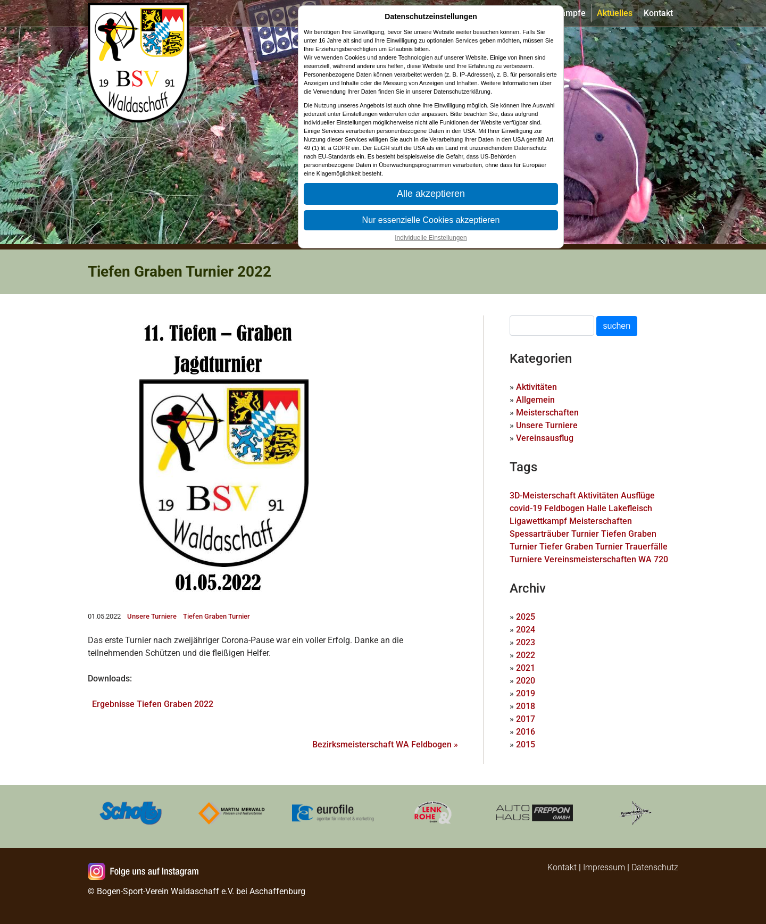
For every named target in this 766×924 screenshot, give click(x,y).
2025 (525, 617)
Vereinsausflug (544, 438)
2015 (525, 744)
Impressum (604, 867)
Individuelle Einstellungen (431, 238)
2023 (525, 642)
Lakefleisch (630, 508)
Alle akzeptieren (431, 193)
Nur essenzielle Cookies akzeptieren (431, 219)
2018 (525, 706)
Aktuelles (614, 13)
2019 (525, 693)
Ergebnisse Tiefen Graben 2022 (152, 704)
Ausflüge (638, 495)
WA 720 (653, 559)
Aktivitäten (536, 387)
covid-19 (526, 508)
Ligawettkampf (538, 521)
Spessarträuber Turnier (554, 534)
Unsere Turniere (152, 616)
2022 (525, 655)
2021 (525, 668)
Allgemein (535, 400)
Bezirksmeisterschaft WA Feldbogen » (385, 744)
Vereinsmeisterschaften (590, 559)
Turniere (526, 559)
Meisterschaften (547, 412)
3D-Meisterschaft (543, 495)
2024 (525, 630)
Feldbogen (564, 508)
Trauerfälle (646, 547)
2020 (525, 681)
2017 (525, 719)
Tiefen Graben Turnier (216, 616)
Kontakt (658, 13)
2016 (525, 732)
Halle (596, 508)
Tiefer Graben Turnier (581, 547)
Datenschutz (654, 867)
